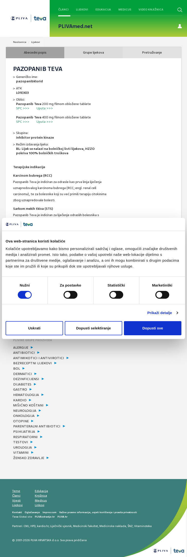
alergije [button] (20, 347)
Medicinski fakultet (85, 526)
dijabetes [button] (22, 384)
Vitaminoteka (143, 526)
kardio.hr (43, 526)
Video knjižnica (151, 9)
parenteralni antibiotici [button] (36, 426)
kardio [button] (20, 400)
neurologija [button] (24, 410)
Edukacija (103, 9)
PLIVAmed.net (75, 26)
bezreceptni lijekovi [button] (32, 363)
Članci (63, 9)
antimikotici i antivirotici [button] (38, 358)
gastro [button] (20, 389)
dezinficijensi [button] (26, 379)
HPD (33, 526)
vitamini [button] (21, 452)
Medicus (124, 9)
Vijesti (16, 500)
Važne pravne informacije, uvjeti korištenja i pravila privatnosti (98, 512)
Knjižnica (41, 496)
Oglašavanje (32, 512)
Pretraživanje (152, 52)
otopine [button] (21, 421)
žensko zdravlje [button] (28, 458)
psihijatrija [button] (24, 431)
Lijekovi (82, 9)
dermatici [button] (22, 374)
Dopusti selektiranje (93, 328)
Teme (16, 491)
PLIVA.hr (62, 516)
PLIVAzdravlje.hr (45, 516)
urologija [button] (22, 447)
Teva (15, 516)
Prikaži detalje (159, 313)
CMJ (26, 526)
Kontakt (17, 512)
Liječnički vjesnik (61, 526)
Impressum (49, 512)
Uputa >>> (45, 108)
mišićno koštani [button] (28, 405)
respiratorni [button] (25, 437)
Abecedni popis (35, 52)
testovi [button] (20, 442)
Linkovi (39, 505)
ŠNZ (130, 526)
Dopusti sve (152, 328)
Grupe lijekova (93, 52)
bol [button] (16, 368)
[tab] (53, 347)
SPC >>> (22, 108)
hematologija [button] (26, 395)
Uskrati (34, 328)
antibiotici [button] (24, 352)
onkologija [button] (24, 415)
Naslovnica (19, 42)
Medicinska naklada (112, 526)
